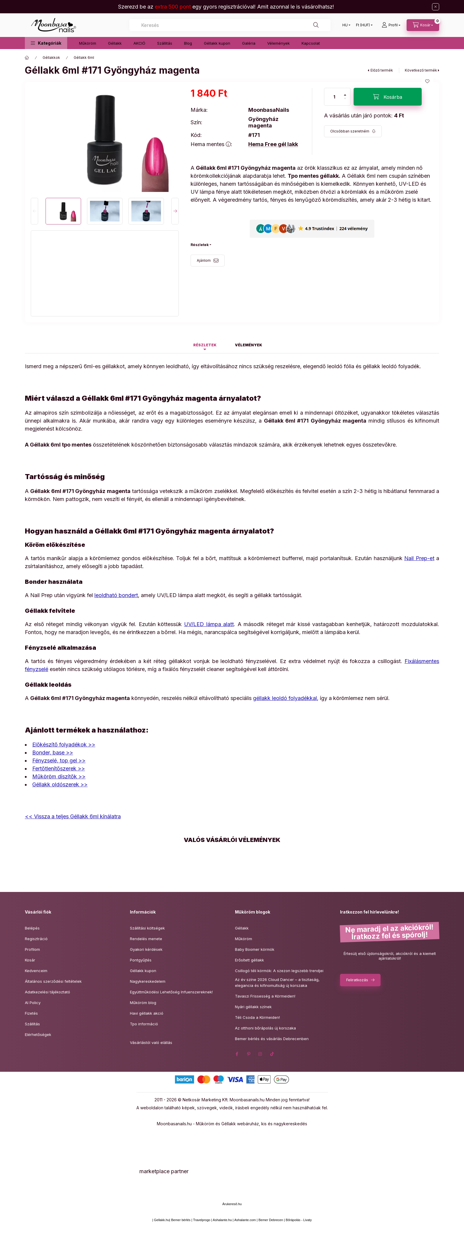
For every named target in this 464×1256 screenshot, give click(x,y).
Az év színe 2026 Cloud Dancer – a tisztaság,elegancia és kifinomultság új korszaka (277, 982)
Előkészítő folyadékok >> (63, 744)
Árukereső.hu (231, 1204)
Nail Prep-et (419, 558)
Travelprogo (201, 1220)
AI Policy (33, 1002)
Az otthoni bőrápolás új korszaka (265, 1028)
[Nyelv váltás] (345, 25)
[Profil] (391, 25)
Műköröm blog (143, 1002)
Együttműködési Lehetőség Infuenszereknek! (171, 992)
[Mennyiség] (334, 96)
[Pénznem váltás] (363, 25)
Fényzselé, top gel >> (59, 760)
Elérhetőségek (38, 1034)
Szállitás (164, 43)
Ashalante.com (245, 1220)
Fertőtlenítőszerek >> (58, 768)
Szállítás (32, 1023)
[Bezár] (435, 6)
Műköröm (87, 43)
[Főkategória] (27, 57)
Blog (188, 43)
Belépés (32, 928)
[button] (46, 43)
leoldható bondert (116, 595)
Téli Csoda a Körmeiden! (257, 1017)
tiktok (272, 1054)
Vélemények (278, 43)
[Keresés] (316, 25)
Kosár (30, 960)
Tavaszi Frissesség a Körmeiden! (265, 996)
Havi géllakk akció (146, 1013)
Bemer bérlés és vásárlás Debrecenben (272, 1038)
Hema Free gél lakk (273, 144)
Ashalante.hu (222, 1220)
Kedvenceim (36, 970)
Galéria (248, 43)
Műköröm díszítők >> (59, 776)
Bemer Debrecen (270, 1220)
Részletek (200, 245)
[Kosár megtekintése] (423, 25)
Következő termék (421, 70)
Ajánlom (204, 260)
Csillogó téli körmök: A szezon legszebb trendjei (279, 970)
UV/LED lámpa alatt (209, 624)
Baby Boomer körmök (254, 949)
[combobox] (230, 25)
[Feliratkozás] (353, 131)
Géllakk (115, 43)
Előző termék (381, 70)
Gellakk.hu (161, 1220)
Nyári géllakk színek (253, 1006)
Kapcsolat (311, 43)
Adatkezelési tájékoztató (47, 992)
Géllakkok (51, 57)
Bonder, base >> (52, 752)
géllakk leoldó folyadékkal (285, 698)
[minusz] (345, 101)
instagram (260, 1054)
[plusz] (345, 92)
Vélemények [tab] (248, 345)
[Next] (175, 211)
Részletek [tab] (205, 345)
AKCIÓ (139, 43)
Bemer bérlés (180, 1220)
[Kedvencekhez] (427, 81)
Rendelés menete (146, 938)
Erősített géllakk (249, 960)
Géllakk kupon (217, 43)
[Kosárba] (388, 97)
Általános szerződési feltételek (53, 981)
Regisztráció (36, 938)
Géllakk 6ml (84, 57)
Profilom (32, 949)
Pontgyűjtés (141, 960)
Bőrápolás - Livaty (299, 1220)
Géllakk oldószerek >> (60, 784)
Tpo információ (144, 1023)
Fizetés (31, 1013)
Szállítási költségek (147, 928)
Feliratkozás (357, 979)
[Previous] (34, 211)
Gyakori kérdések (146, 949)
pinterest (248, 1054)
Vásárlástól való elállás (151, 1042)
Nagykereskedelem (147, 981)
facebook (237, 1054)
